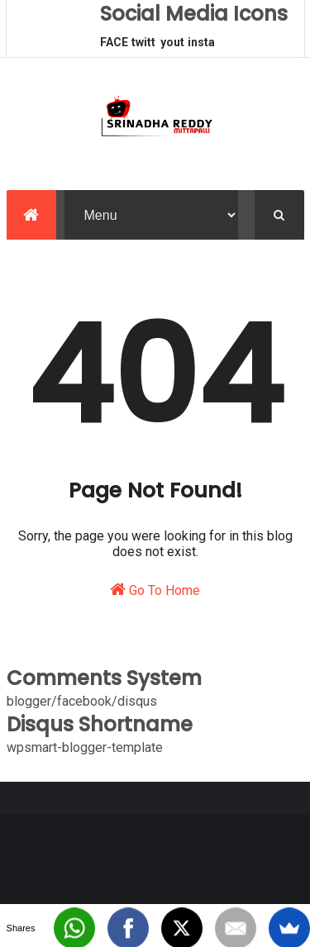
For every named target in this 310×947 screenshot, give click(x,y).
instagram (201, 46)
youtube (172, 46)
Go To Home (155, 589)
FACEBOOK (114, 46)
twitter (143, 46)
